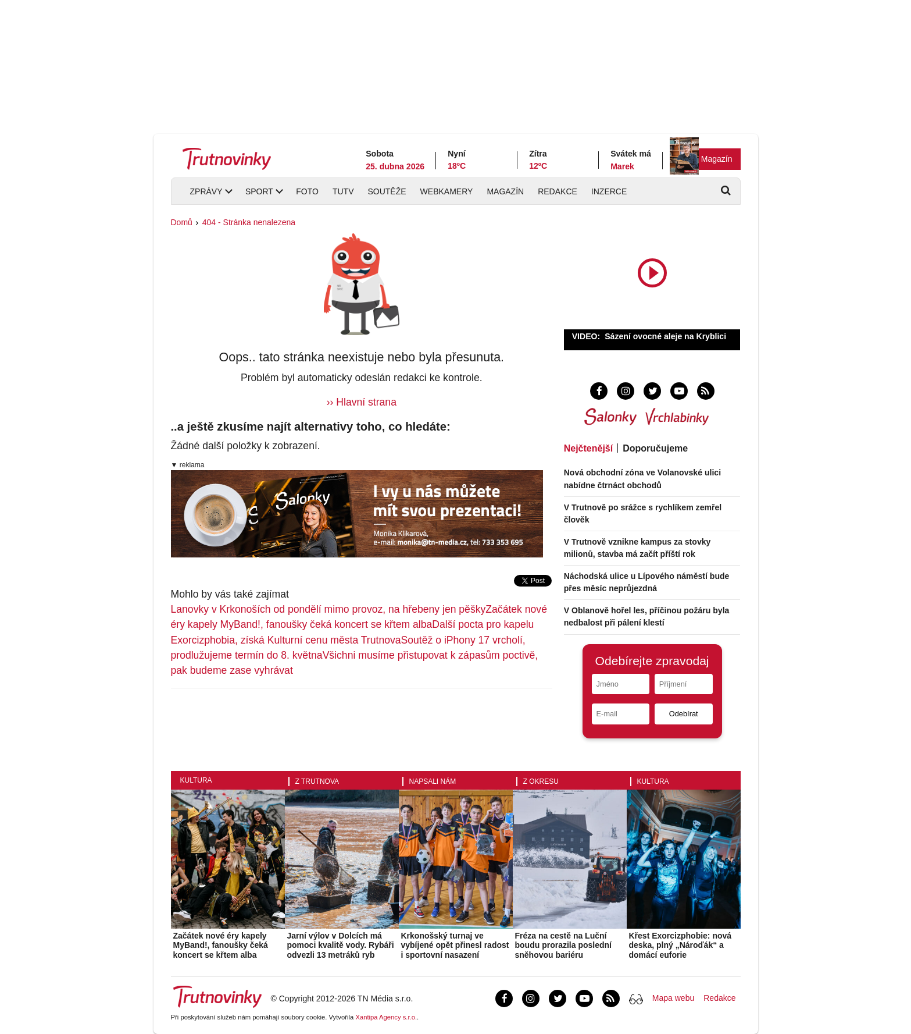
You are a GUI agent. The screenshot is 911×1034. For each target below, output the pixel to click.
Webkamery (446, 191)
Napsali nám (432, 781)
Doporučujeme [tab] (655, 448)
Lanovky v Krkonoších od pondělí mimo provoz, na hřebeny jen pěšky (328, 609)
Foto (307, 191)
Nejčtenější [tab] (588, 448)
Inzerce (609, 191)
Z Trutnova (317, 781)
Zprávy (206, 191)
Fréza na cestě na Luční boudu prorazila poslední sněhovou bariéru (563, 945)
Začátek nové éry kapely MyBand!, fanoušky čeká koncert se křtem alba (220, 945)
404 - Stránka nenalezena (248, 222)
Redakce (557, 191)
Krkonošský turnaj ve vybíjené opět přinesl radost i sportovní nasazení (455, 945)
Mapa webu (673, 998)
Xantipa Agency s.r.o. (386, 1017)
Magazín (717, 159)
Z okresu (541, 781)
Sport (259, 191)
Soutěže (386, 191)
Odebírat (683, 713)
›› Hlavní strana (361, 402)
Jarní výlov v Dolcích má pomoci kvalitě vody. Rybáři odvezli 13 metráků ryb (340, 945)
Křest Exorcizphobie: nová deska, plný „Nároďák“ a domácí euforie (680, 945)
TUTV (343, 191)
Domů (181, 222)
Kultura (196, 780)
